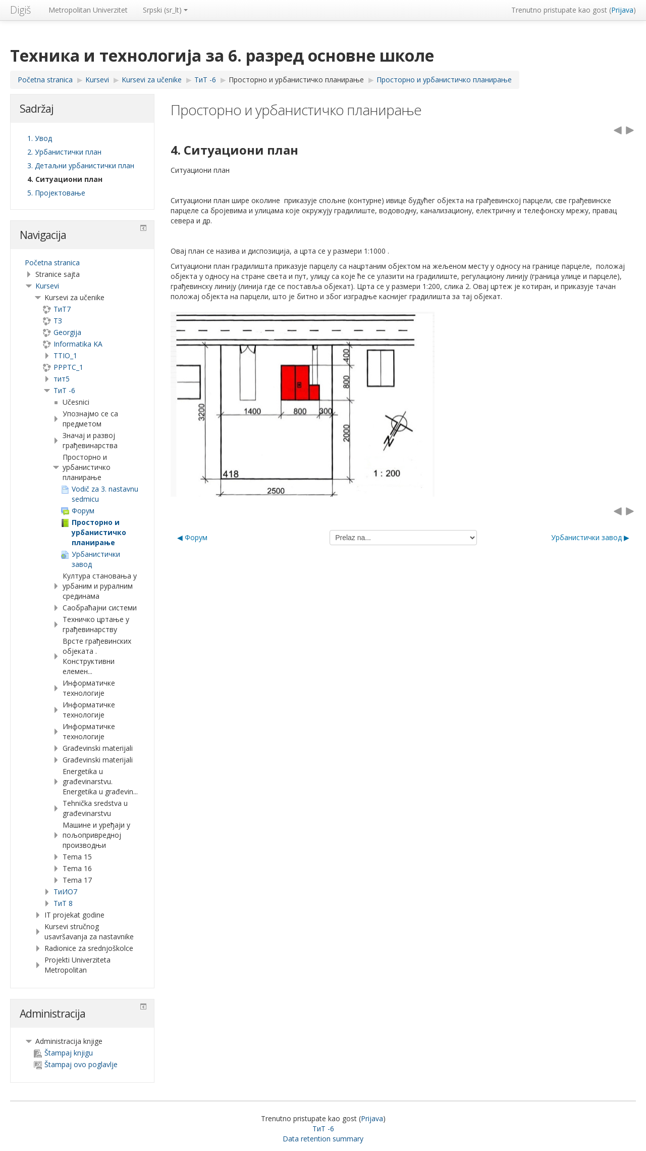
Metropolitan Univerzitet (88, 10)
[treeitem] (82, 263)
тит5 (61, 378)
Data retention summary (323, 1138)
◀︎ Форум (192, 537)
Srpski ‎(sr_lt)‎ (165, 10)
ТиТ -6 (64, 390)
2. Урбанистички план (64, 152)
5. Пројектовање (56, 193)
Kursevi (47, 286)
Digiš (20, 10)
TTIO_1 (65, 355)
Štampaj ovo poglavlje (76, 1064)
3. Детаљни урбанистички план (80, 165)
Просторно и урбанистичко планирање (296, 79)
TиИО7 (65, 891)
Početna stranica (52, 262)
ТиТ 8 (63, 903)
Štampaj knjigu (63, 1053)
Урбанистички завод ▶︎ (590, 537)
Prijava (622, 10)
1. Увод (39, 138)
